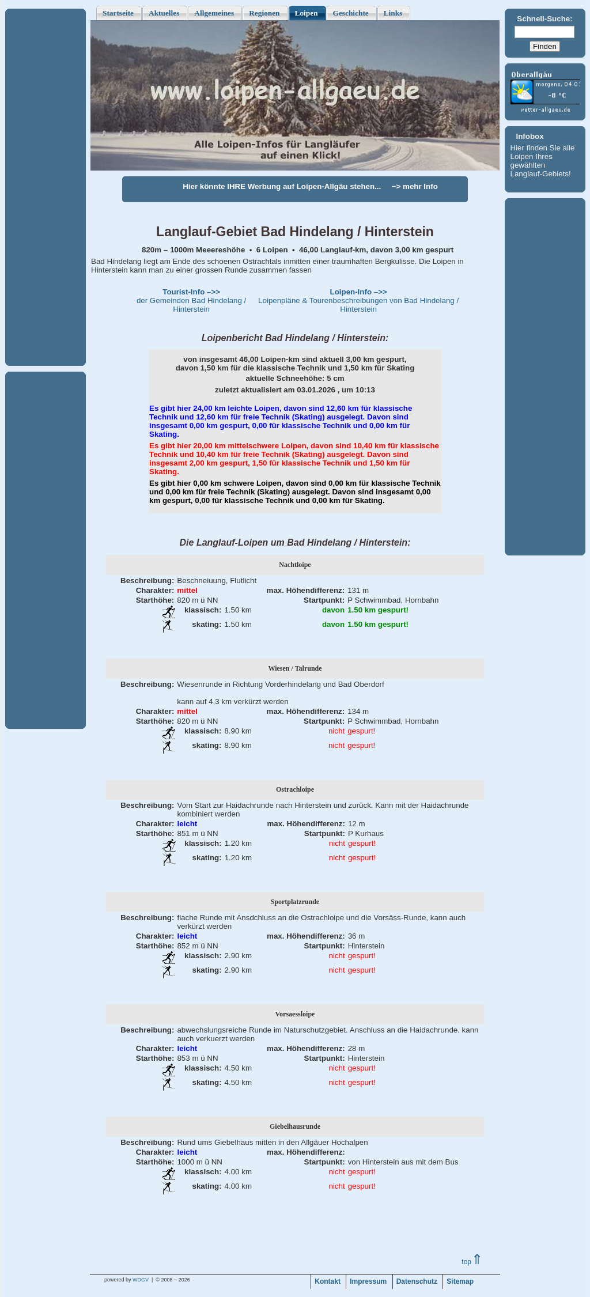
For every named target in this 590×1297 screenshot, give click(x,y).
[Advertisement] (45, 187)
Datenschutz (416, 1281)
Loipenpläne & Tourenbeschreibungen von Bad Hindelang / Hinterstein (358, 300)
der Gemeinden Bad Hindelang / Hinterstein (191, 300)
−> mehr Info (415, 186)
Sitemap (460, 1281)
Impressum (368, 1281)
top (472, 1262)
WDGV (141, 1280)
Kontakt (328, 1281)
